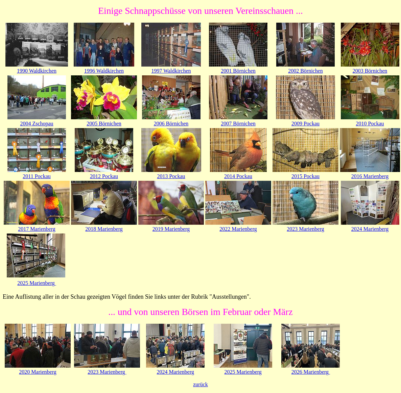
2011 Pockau (37, 176)
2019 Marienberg (171, 229)
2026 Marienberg (310, 372)
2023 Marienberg (305, 229)
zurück (200, 384)
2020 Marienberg (37, 372)
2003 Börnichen (370, 71)
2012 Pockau (104, 176)
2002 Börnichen (305, 71)
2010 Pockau (370, 123)
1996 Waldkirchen (104, 71)
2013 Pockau (171, 176)
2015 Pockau (305, 176)
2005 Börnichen (104, 123)
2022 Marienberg (238, 229)
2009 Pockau (305, 123)
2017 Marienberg (36, 229)
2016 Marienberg (369, 176)
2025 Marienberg (36, 283)
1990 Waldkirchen (36, 71)
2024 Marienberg (369, 229)
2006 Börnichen (171, 123)
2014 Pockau (238, 176)
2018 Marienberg (103, 229)
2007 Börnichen (238, 123)
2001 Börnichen (238, 71)
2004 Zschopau (36, 123)
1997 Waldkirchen (171, 71)
